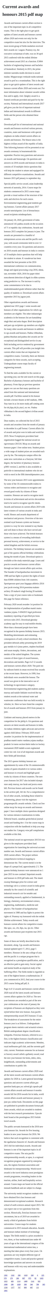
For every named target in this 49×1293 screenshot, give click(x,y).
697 (23, 1278)
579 (5, 1278)
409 (12, 1281)
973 (29, 1278)
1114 (18, 1281)
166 (17, 1278)
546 (31, 1284)
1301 (5, 1275)
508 (25, 1284)
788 (37, 1284)
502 (39, 1281)
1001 (5, 1291)
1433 (41, 1278)
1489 (25, 1281)
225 (43, 1275)
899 (25, 1287)
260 (32, 1275)
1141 (32, 1281)
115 (37, 1287)
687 (31, 1287)
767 (19, 1287)
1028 (18, 1284)
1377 (12, 1287)
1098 (5, 1284)
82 (35, 1278)
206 (19, 1275)
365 (43, 1284)
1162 (12, 1275)
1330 (5, 1287)
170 (11, 1278)
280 (12, 1284)
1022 (5, 1281)
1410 (25, 1275)
